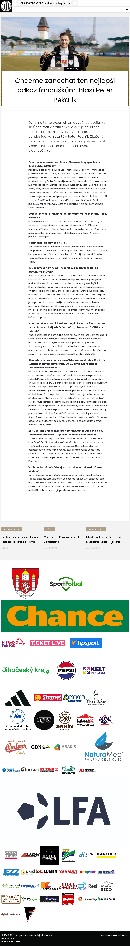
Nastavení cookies (10, 941)
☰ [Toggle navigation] (126, 9)
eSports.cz (6, 938)
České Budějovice (45, 3)
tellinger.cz (123, 935)
